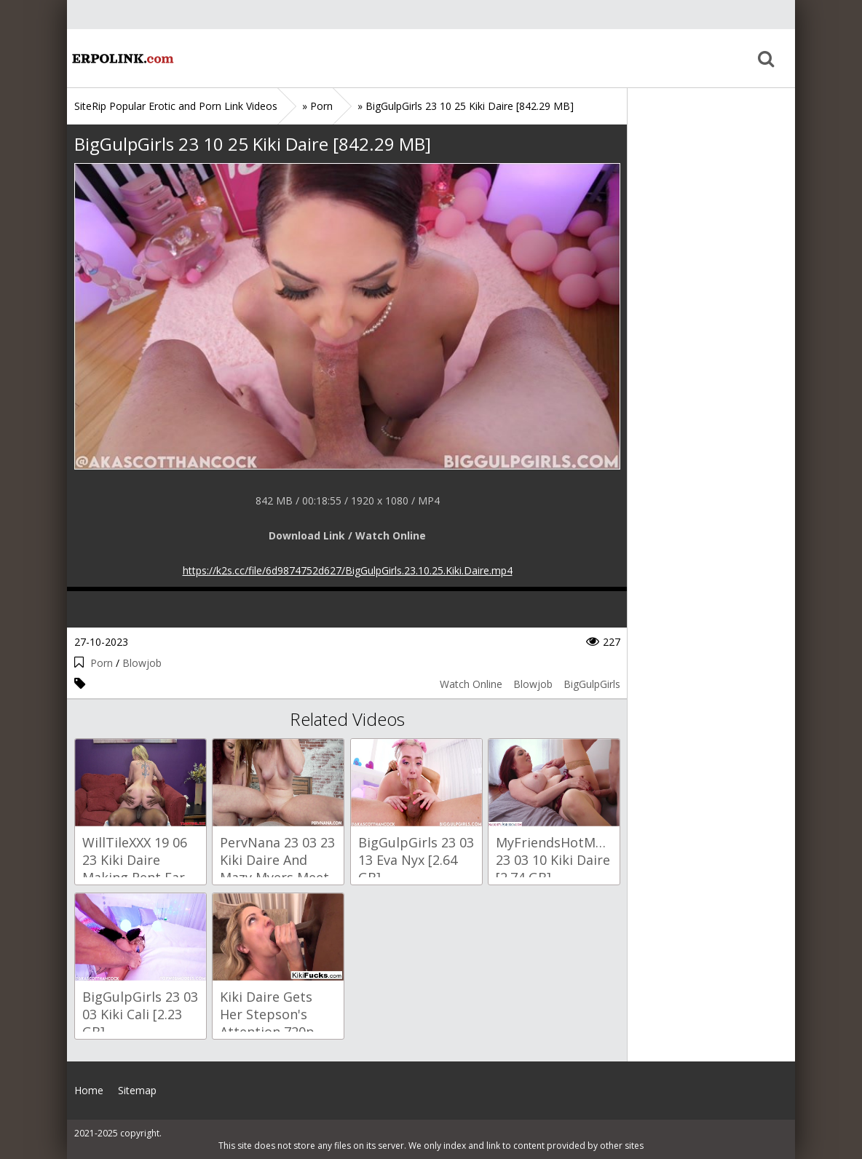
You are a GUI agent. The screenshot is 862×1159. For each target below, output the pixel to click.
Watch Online (471, 684)
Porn (101, 663)
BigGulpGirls (592, 684)
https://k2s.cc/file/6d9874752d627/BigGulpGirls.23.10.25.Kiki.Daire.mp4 (348, 570)
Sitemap (137, 1090)
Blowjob (142, 663)
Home (121, 58)
